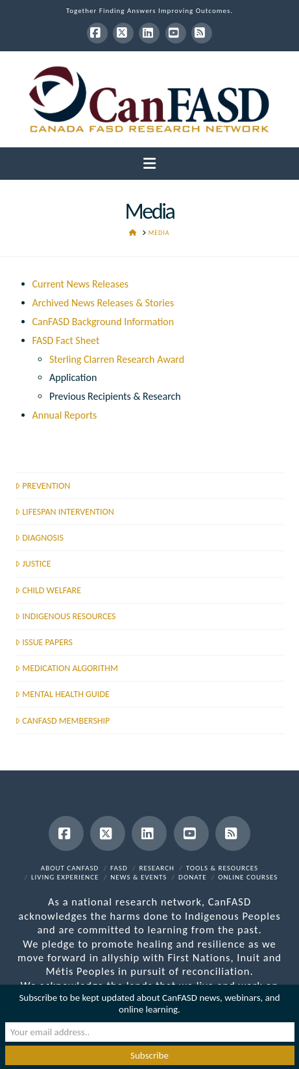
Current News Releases (80, 284)
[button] (149, 164)
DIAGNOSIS (39, 537)
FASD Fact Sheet (66, 340)
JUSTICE (33, 563)
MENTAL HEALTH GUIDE (62, 694)
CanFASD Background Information (103, 321)
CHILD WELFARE (48, 590)
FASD (119, 868)
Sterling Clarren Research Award (116, 359)
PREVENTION (42, 485)
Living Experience (65, 877)
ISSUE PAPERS (44, 642)
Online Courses (248, 877)
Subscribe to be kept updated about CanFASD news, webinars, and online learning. (149, 1003)
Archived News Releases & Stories (103, 303)
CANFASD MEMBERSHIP (62, 720)
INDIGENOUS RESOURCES (65, 616)
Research (156, 868)
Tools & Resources (222, 868)
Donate (192, 877)
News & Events (138, 877)
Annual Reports (64, 415)
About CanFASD (70, 868)
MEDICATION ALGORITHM (66, 668)
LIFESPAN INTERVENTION (64, 511)
